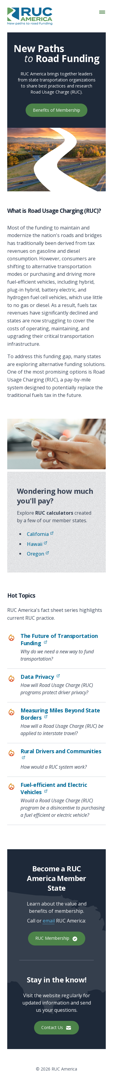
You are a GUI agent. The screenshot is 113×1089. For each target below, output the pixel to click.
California (40, 534)
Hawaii (37, 544)
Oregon (38, 553)
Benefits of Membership (56, 110)
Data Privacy (63, 676)
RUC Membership (56, 938)
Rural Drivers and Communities (60, 754)
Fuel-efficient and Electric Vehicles (61, 788)
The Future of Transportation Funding (61, 639)
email (49, 920)
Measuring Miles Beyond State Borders (61, 714)
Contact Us (56, 1028)
